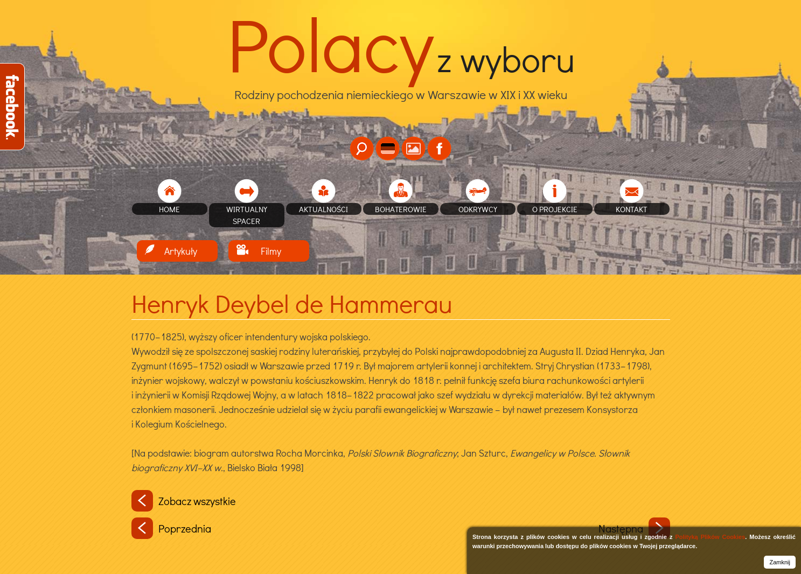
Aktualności (323, 209)
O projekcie (554, 209)
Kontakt (631, 209)
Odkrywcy (477, 209)
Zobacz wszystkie (183, 501)
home (169, 209)
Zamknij (779, 562)
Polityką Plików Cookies (710, 537)
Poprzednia (171, 528)
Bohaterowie (401, 209)
